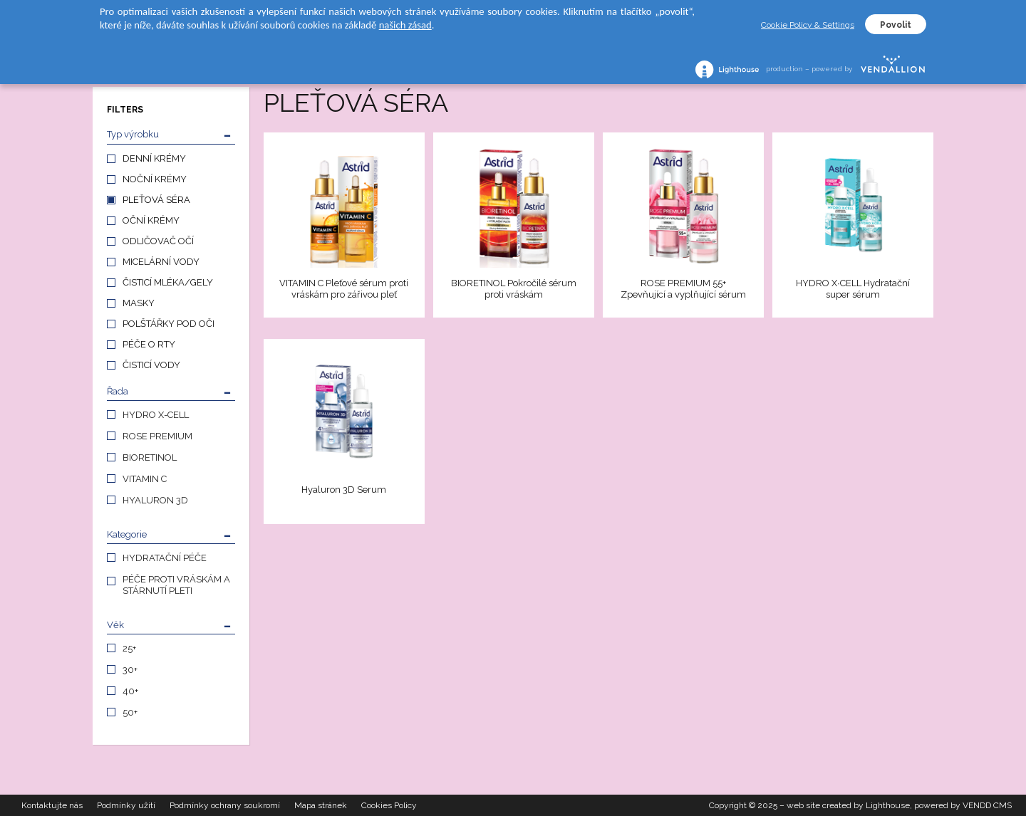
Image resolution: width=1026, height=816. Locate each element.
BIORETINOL (150, 457)
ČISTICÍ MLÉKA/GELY (168, 282)
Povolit (895, 25)
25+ (129, 648)
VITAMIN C (145, 479)
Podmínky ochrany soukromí (225, 805)
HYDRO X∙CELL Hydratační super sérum (853, 289)
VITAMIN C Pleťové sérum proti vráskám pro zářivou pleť (343, 289)
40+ (130, 691)
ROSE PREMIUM (157, 436)
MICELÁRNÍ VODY (161, 261)
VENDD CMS (987, 805)
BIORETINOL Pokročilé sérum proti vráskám (513, 289)
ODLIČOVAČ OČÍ (158, 241)
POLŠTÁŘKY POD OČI (168, 323)
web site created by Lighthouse (848, 805)
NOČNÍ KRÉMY (155, 179)
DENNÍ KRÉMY (154, 158)
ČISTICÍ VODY (151, 365)
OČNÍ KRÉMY (151, 220)
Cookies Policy (389, 805)
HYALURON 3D (155, 500)
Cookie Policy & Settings (807, 25)
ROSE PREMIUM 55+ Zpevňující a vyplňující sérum (683, 289)
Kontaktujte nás (52, 805)
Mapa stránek (320, 805)
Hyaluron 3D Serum (343, 489)
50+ (130, 712)
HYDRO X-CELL (156, 414)
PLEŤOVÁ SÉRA (156, 199)
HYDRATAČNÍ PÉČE (165, 558)
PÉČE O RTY (149, 344)
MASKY (139, 303)
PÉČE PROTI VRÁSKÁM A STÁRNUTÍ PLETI (176, 585)
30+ (130, 669)
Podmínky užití (126, 805)
